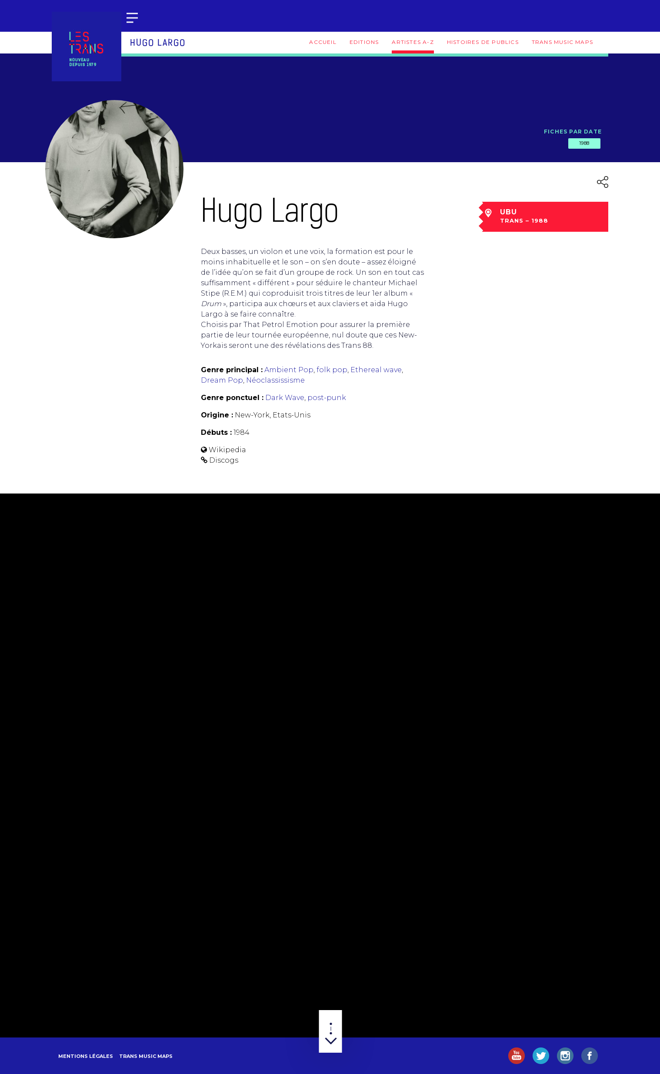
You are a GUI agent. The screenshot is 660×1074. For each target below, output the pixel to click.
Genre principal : (232, 370)
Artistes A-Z (412, 42)
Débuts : (216, 432)
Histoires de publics (483, 42)
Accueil (322, 42)
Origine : (217, 415)
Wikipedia (227, 450)
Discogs (223, 460)
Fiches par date (573, 131)
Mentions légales (85, 1056)
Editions (364, 42)
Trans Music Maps (562, 42)
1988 (584, 143)
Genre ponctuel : (232, 398)
